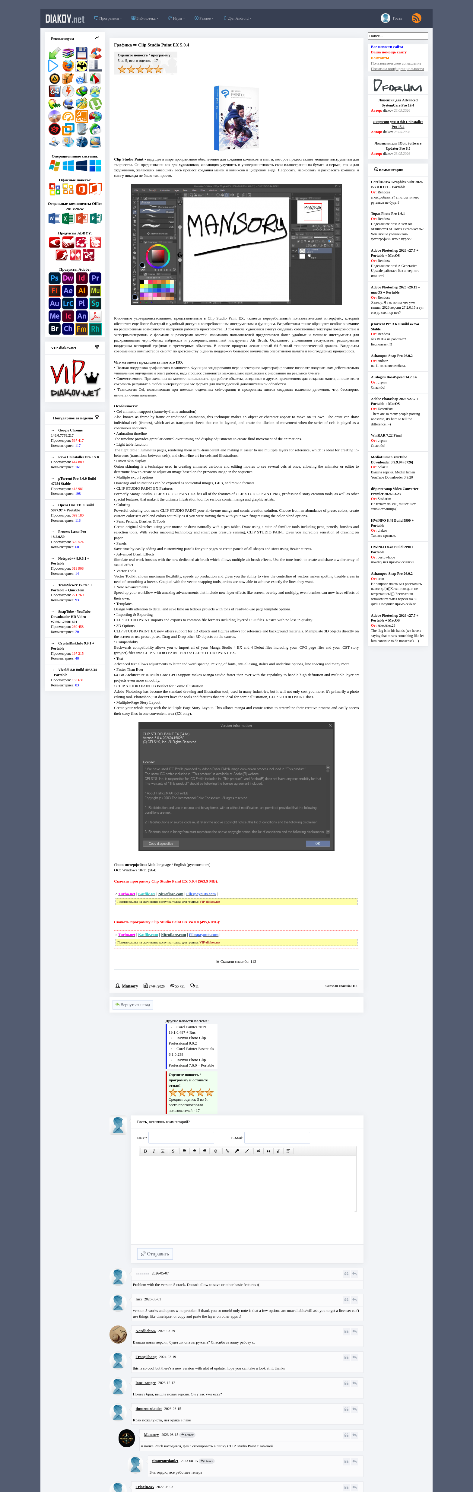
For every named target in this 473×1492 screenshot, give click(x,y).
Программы (106, 18)
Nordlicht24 (146, 1330)
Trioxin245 (145, 1486)
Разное (203, 18)
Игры (175, 18)
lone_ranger (146, 1382)
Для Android (236, 18)
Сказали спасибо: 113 (238, 961)
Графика (123, 45)
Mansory (130, 986)
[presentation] (183, 1231)
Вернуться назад (132, 1005)
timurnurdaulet (149, 1408)
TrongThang (146, 1356)
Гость (391, 18)
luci (139, 1299)
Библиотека (144, 18)
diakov (65, 18)
